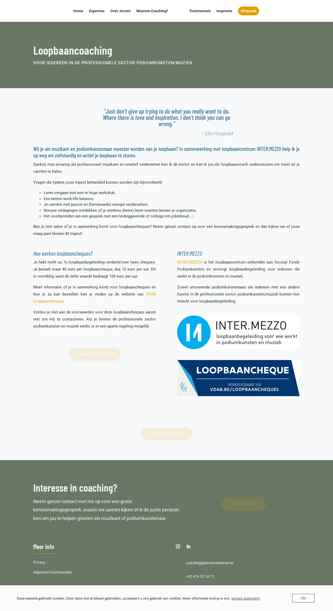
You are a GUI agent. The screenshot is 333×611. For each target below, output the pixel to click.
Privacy (39, 562)
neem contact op (94, 354)
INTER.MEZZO (189, 262)
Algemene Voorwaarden (52, 572)
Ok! (303, 598)
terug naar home (166, 434)
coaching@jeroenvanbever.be (210, 563)
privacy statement (246, 598)
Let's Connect (243, 504)
